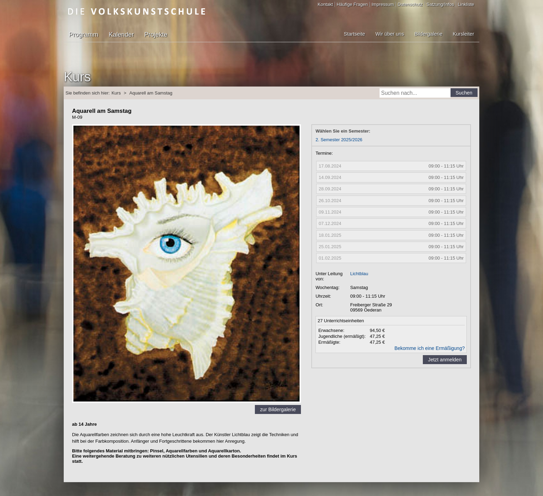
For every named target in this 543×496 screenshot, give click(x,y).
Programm (83, 34)
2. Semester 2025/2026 (338, 139)
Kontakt (325, 4)
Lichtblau (359, 273)
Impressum (383, 4)
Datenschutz (410, 4)
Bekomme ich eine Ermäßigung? (429, 348)
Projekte (156, 34)
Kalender (121, 34)
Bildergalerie (429, 34)
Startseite (354, 34)
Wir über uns (389, 34)
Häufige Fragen (352, 4)
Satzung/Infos (440, 4)
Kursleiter (463, 34)
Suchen (464, 93)
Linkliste (466, 4)
